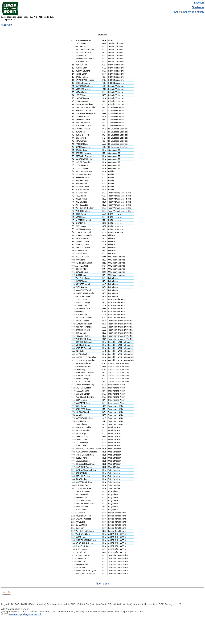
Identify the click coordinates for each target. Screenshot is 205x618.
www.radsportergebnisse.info (25, 614)
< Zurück (6, 24)
